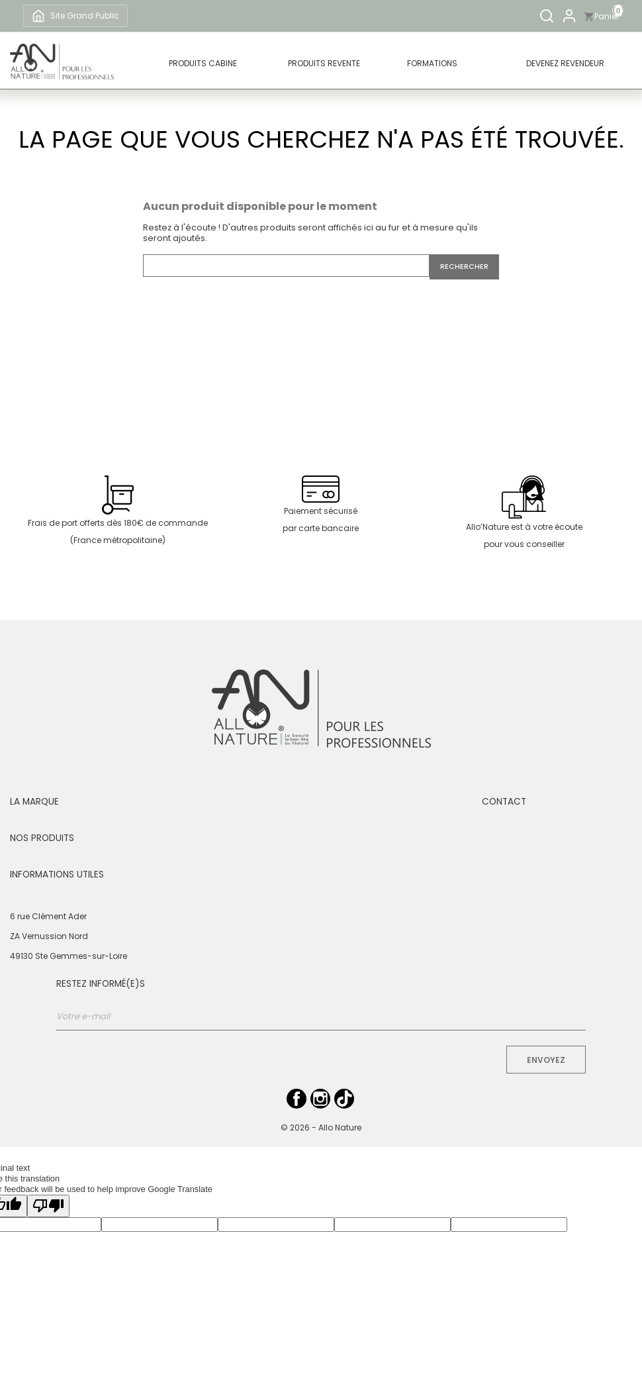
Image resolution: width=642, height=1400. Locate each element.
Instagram (320, 1099)
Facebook (296, 1099)
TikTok (344, 1099)
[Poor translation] (48, 1206)
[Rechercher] (547, 16)
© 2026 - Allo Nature (321, 1127)
